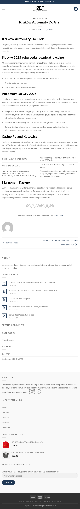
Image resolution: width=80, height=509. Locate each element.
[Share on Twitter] (38, 206)
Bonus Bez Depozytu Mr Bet (21, 314)
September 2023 (9, 359)
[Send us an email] (39, 391)
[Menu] (3, 9)
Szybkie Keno (10, 242)
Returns (5, 412)
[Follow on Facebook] (30, 391)
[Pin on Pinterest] (47, 206)
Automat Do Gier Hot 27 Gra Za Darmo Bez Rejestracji (33, 290)
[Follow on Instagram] (34, 391)
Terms (4, 407)
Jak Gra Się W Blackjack (19, 298)
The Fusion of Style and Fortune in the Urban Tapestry (32, 282)
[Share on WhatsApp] (28, 206)
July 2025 (6, 354)
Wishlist (5, 422)
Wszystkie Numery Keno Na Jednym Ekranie (28, 306)
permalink (59, 215)
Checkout (6, 427)
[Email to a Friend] (42, 206)
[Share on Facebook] (33, 206)
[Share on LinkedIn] (51, 206)
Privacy (5, 417)
